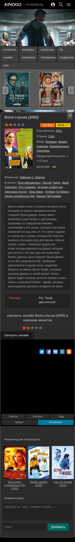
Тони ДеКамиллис (29, 182)
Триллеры (43, 150)
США (51, 136)
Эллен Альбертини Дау (20, 196)
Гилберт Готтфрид (57, 191)
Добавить (58, 527)
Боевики (51, 141)
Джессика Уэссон (16, 191)
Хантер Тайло (51, 182)
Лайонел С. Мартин (32, 177)
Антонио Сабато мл (50, 187)
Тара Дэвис (36, 191)
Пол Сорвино (27, 187)
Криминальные (59, 146)
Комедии (42, 146)
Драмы (62, 141)
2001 (59, 130)
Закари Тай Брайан (48, 196)
